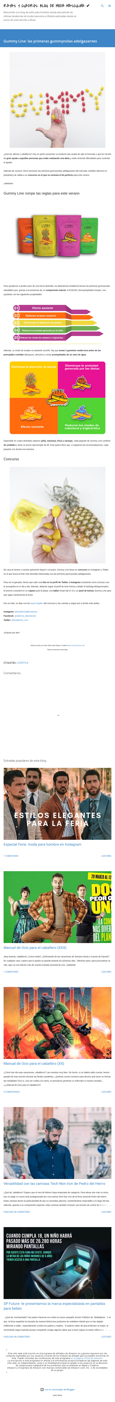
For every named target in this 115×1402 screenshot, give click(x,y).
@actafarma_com (20, 620)
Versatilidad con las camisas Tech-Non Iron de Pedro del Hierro (54, 1184)
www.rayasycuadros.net (76, 645)
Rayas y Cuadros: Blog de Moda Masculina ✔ (47, 6)
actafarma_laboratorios (25, 616)
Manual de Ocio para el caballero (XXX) (35, 948)
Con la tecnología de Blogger (57, 1389)
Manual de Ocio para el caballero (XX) (34, 1063)
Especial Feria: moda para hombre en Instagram (42, 844)
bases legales (36, 603)
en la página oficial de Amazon (87, 1358)
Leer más (106, 856)
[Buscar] (102, 5)
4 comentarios (12, 1092)
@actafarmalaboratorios (26, 611)
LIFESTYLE (22, 662)
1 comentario (11, 856)
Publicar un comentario (17, 1212)
